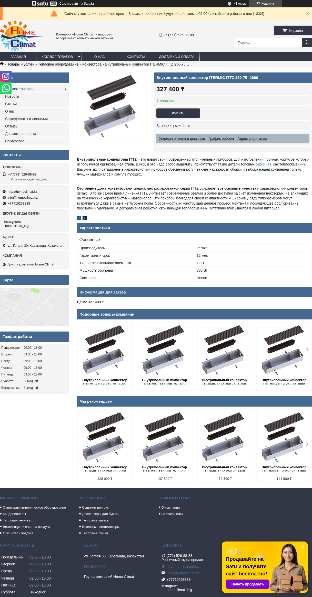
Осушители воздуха (18, 533)
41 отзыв (240, 3)
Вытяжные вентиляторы (100, 527)
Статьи (11, 104)
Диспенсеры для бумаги (100, 514)
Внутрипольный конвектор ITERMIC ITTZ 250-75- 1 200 (105, 382)
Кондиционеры (14, 514)
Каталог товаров (57, 57)
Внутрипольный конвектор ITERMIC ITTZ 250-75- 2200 (105, 469)
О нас (99, 57)
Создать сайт (68, 3)
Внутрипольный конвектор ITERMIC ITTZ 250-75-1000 (283, 382)
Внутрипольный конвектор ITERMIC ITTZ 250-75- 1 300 (224, 382)
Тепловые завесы (95, 520)
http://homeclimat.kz (22, 192)
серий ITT (263, 164)
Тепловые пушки (95, 533)
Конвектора (92, 64)
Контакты (136, 57)
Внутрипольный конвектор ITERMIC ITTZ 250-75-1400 (164, 382)
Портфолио (14, 141)
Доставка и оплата (176, 57)
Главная (18, 57)
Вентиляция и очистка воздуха (26, 527)
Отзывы (11, 126)
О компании (171, 507)
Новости (12, 96)
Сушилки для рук (95, 507)
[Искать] (307, 42)
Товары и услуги (20, 64)
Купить (178, 113)
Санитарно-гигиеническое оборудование (34, 507)
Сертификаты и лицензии (26, 119)
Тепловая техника (17, 520)
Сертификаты (172, 514)
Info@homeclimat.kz (22, 197)
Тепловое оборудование (58, 64)
